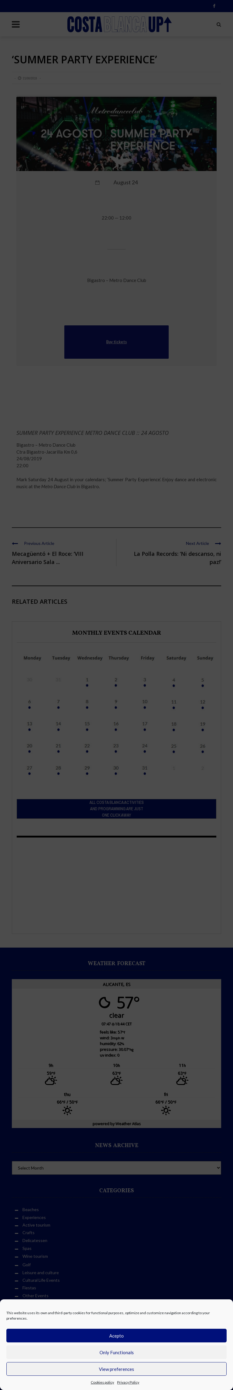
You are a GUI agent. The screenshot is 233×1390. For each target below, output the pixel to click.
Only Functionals (117, 1352)
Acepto (116, 1335)
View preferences (116, 1369)
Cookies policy (102, 1382)
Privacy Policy (128, 1382)
